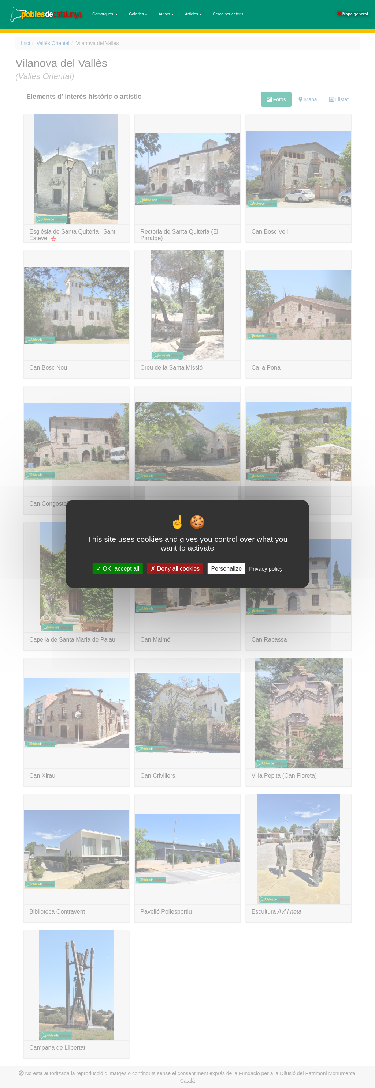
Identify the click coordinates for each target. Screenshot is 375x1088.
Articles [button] (193, 14)
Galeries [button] (138, 14)
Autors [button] (166, 14)
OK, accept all (117, 569)
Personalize (226, 569)
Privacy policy (266, 569)
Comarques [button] (105, 14)
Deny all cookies (175, 569)
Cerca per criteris (228, 14)
